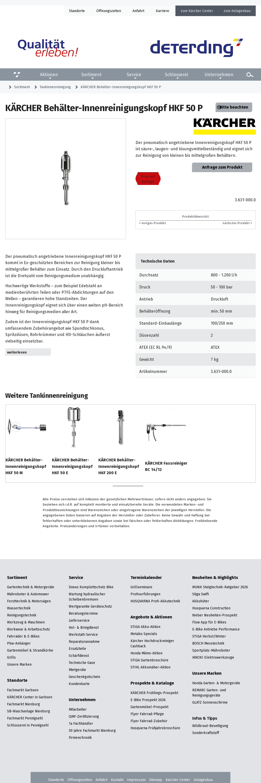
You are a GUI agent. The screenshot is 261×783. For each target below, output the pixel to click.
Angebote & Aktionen (151, 617)
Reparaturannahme (84, 641)
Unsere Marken (19, 664)
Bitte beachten (234, 107)
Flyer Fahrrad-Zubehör (148, 720)
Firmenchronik (80, 737)
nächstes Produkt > (237, 223)
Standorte (77, 10)
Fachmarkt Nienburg (23, 704)
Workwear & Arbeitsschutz (28, 629)
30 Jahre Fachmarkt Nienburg (92, 730)
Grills (11, 657)
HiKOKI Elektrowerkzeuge (213, 657)
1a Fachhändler (81, 723)
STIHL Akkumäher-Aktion (150, 667)
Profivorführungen (145, 594)
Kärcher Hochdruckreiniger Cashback (152, 643)
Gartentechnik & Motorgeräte (30, 587)
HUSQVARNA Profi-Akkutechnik (155, 601)
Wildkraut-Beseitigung (210, 725)
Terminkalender (146, 577)
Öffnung (102, 10)
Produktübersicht (195, 216)
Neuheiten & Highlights (215, 577)
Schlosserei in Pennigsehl (28, 725)
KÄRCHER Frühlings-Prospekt (154, 692)
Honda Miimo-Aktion (146, 653)
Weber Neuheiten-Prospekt (214, 615)
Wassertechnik (19, 608)
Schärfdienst (79, 655)
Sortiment (91, 75)
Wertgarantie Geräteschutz (90, 606)
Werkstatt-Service (83, 634)
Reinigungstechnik (21, 615)
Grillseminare (141, 587)
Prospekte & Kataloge (152, 683)
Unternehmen (219, 75)
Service (134, 75)
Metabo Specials (143, 633)
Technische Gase (82, 662)
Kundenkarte (79, 683)
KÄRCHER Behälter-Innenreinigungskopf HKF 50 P (121, 86)
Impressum (136, 779)
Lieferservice (79, 620)
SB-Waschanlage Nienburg (28, 711)
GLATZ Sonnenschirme (210, 702)
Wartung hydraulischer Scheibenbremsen (87, 597)
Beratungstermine (83, 613)
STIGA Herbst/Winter (209, 636)
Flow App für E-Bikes (209, 622)
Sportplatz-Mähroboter (211, 650)
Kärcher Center (200, 10)
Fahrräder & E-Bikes (23, 636)
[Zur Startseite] (196, 48)
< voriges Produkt (152, 223)
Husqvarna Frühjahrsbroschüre (155, 727)
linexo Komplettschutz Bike (91, 587)
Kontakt (117, 779)
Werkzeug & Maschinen (26, 622)
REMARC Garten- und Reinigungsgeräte (209, 693)
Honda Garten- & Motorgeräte (216, 683)
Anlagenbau (240, 10)
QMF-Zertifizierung (84, 716)
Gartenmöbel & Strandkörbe (30, 650)
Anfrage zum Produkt (222, 167)
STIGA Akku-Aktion (145, 626)
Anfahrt (138, 10)
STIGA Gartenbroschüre (149, 660)
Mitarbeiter (78, 709)
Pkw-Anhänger (19, 643)
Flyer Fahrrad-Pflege (147, 713)
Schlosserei (176, 75)
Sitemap (155, 779)
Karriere (162, 10)
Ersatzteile (77, 648)
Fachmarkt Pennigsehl (25, 718)
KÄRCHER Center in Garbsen (29, 697)
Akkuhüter (200, 601)
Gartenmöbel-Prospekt (149, 706)
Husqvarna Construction (211, 608)
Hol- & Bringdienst (84, 627)
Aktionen (49, 75)
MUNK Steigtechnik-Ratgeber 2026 (220, 587)
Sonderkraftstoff (205, 732)
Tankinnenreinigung (55, 86)
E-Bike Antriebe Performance (216, 629)
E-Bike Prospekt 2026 (148, 699)
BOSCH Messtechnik (208, 643)
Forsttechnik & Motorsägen (29, 601)
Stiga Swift (200, 594)
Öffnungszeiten (80, 779)
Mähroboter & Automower (28, 594)
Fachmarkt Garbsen (22, 690)
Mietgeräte (77, 669)
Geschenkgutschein (84, 676)
